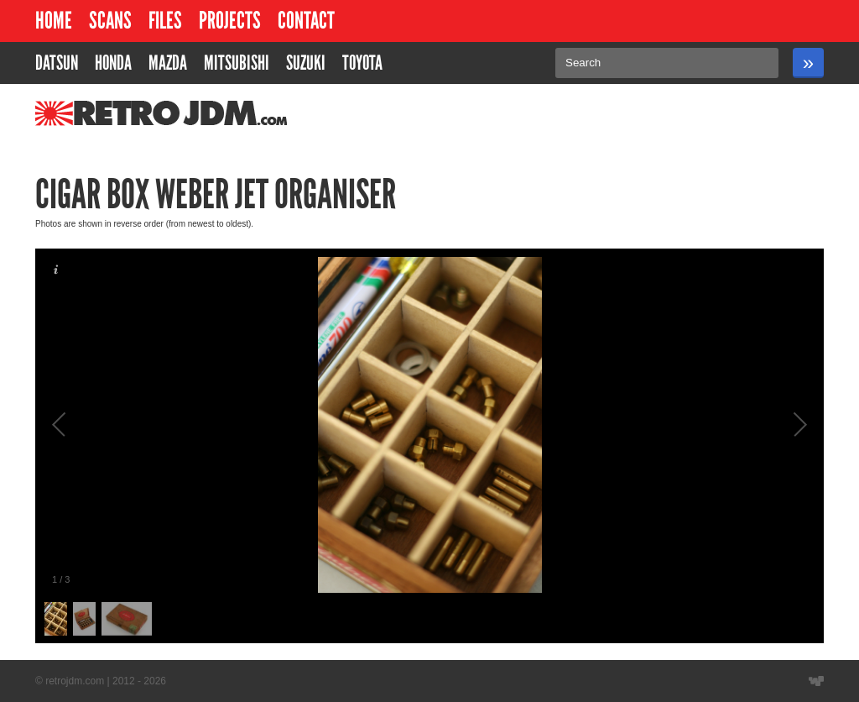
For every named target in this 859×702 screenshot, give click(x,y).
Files (165, 20)
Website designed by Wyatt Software (816, 681)
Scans (110, 20)
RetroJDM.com (117, 113)
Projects (230, 20)
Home (53, 20)
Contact (306, 20)
